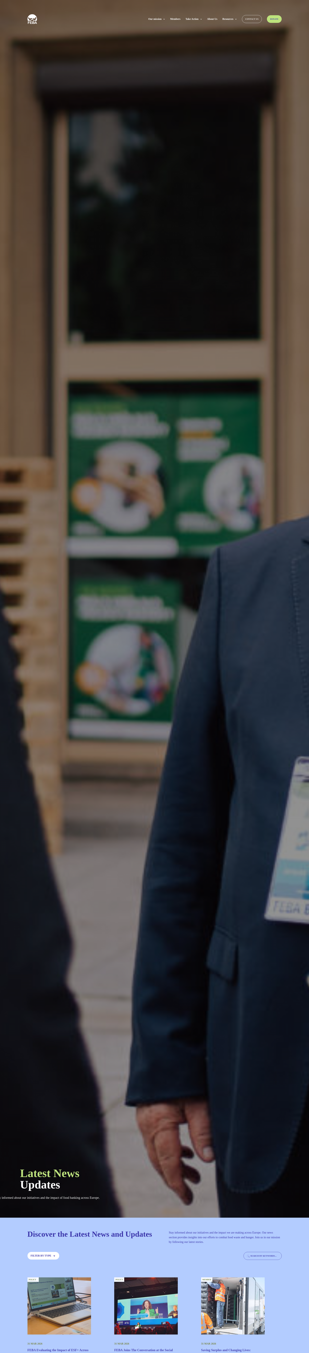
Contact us (251, 19)
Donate (274, 19)
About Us (212, 19)
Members (175, 19)
